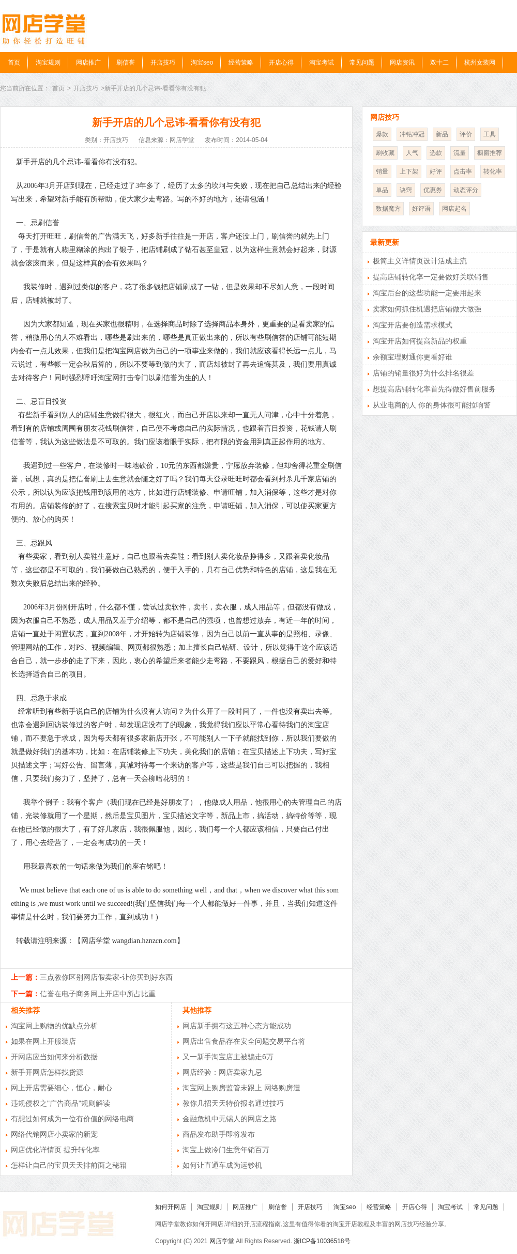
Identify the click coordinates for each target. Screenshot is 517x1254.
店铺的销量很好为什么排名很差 (423, 373)
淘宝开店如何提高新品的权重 (420, 341)
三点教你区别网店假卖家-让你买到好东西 (106, 977)
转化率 (492, 171)
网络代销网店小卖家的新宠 (54, 1134)
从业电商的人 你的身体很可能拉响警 (432, 405)
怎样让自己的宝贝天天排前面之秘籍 (69, 1165)
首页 (14, 62)
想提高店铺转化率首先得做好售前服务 (434, 389)
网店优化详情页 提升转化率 (55, 1150)
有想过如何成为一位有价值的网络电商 (72, 1119)
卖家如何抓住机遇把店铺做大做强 (427, 309)
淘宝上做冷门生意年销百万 (226, 1150)
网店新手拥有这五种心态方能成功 (237, 1026)
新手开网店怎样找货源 (47, 1072)
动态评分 (465, 190)
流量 (459, 152)
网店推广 (88, 62)
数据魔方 (388, 208)
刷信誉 (125, 62)
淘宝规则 (48, 62)
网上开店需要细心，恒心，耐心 (61, 1088)
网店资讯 (402, 62)
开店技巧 (162, 62)
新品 (442, 134)
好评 (436, 171)
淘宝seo (202, 62)
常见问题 (361, 62)
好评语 (421, 208)
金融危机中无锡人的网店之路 (230, 1119)
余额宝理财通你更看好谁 (412, 357)
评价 (466, 134)
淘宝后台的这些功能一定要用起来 (427, 293)
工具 (489, 134)
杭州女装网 (479, 62)
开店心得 (281, 62)
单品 (382, 190)
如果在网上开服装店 (43, 1041)
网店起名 (454, 208)
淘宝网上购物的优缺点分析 (54, 1026)
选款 (436, 152)
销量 (382, 171)
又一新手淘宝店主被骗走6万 (228, 1057)
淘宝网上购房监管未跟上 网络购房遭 (241, 1088)
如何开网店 (170, 1207)
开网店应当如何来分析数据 (54, 1057)
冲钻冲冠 (412, 134)
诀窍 (406, 190)
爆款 (382, 134)
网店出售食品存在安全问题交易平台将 (244, 1041)
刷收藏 (385, 152)
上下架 (409, 171)
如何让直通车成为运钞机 (222, 1165)
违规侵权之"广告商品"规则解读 (60, 1103)
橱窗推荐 (489, 152)
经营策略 (241, 62)
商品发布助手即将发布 (219, 1134)
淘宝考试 (321, 62)
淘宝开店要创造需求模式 (412, 325)
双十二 (439, 62)
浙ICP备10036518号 (322, 1241)
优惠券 (432, 190)
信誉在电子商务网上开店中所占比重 (98, 994)
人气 (412, 152)
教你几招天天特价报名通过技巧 (233, 1103)
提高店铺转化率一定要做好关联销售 (431, 277)
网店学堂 (221, 1241)
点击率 (462, 171)
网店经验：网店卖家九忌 (222, 1072)
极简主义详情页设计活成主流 (420, 261)
